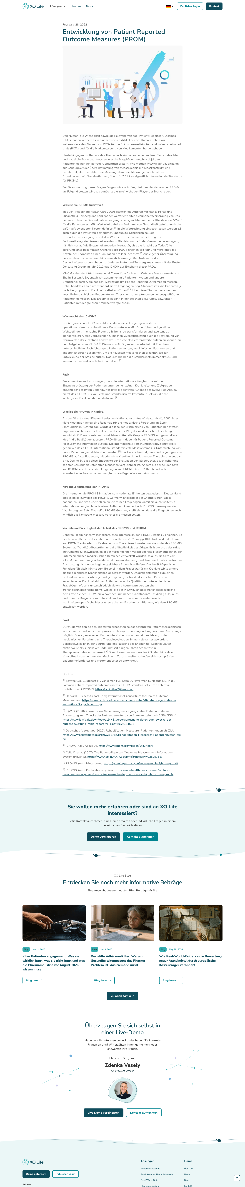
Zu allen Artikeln (122, 996)
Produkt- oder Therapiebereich (157, 1174)
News (89, 6)
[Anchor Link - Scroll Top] (237, 1178)
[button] (58, 6)
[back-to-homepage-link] (33, 6)
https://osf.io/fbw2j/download (114, 689)
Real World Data (149, 1180)
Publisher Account (150, 1168)
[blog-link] (34, 980)
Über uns (75, 6)
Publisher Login (190, 6)
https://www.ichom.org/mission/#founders (125, 746)
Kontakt (214, 6)
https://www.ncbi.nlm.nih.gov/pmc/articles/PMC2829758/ (124, 757)
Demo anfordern (36, 1174)
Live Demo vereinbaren (103, 1113)
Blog (186, 1180)
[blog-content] (54, 963)
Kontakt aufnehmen (140, 837)
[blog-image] (54, 925)
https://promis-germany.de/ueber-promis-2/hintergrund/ (141, 763)
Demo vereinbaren (103, 837)
